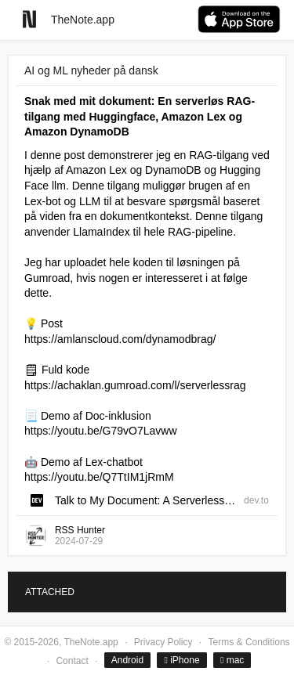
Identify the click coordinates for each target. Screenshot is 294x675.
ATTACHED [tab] (49, 592)
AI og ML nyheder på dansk (91, 70)
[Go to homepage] (29, 19)
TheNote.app (82, 19)
